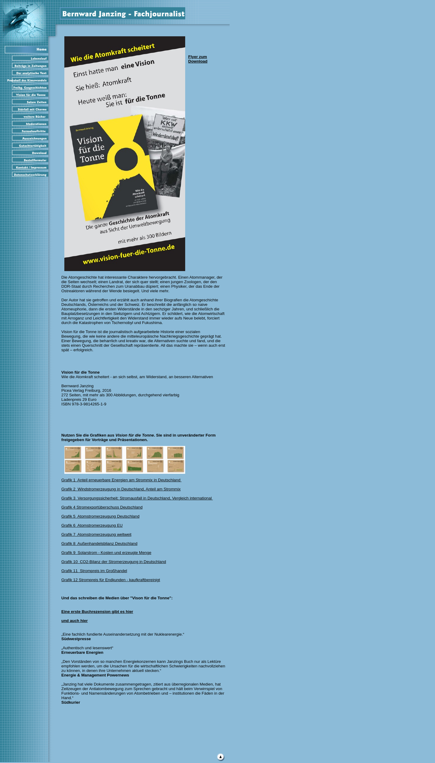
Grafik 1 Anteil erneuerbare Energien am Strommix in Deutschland (121, 480)
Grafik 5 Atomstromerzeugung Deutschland (100, 516)
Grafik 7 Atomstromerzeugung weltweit (96, 534)
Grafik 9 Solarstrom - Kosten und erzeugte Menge (106, 552)
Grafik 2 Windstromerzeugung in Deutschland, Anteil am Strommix (121, 489)
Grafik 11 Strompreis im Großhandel (94, 570)
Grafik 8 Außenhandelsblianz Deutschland (99, 543)
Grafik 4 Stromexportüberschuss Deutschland (102, 507)
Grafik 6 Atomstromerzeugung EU (92, 525)
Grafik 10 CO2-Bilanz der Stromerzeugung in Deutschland (113, 561)
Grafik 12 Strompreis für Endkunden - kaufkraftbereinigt (110, 580)
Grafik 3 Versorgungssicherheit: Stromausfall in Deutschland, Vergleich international (137, 498)
